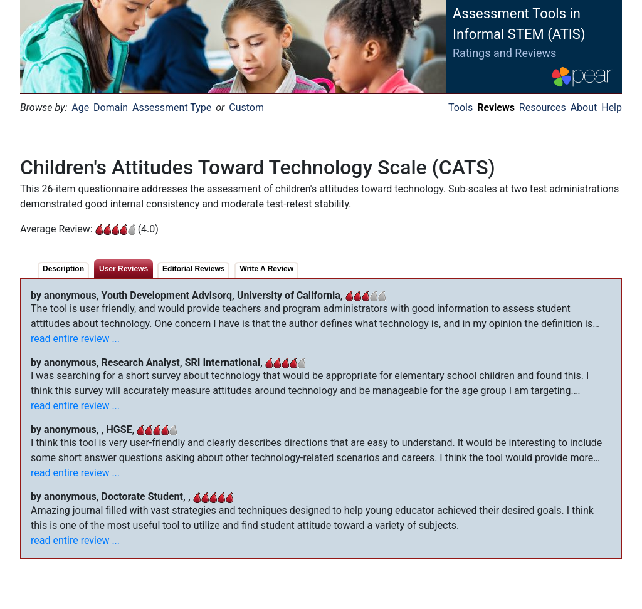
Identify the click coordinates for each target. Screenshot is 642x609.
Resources (542, 107)
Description (63, 268)
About (584, 107)
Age (80, 107)
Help (611, 107)
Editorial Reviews (193, 268)
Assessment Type (171, 107)
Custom (246, 107)
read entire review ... (75, 339)
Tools (460, 107)
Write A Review (266, 268)
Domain (110, 107)
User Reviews (123, 268)
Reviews (496, 107)
